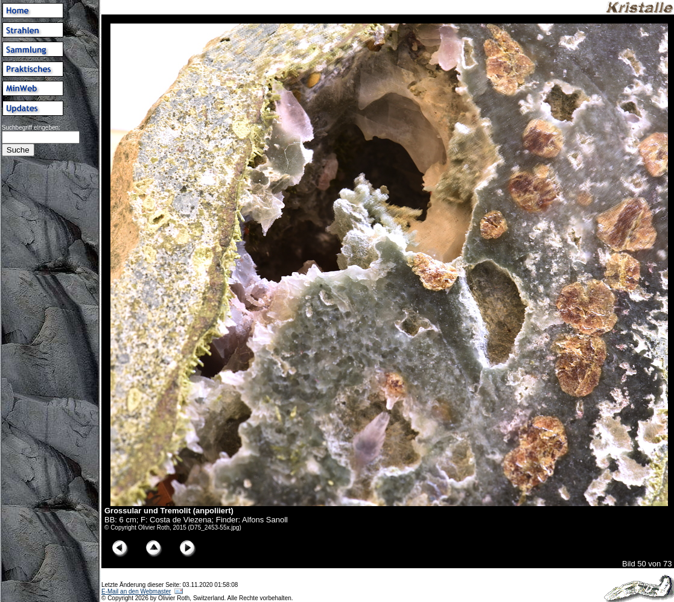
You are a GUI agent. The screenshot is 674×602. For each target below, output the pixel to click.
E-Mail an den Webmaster (136, 591)
